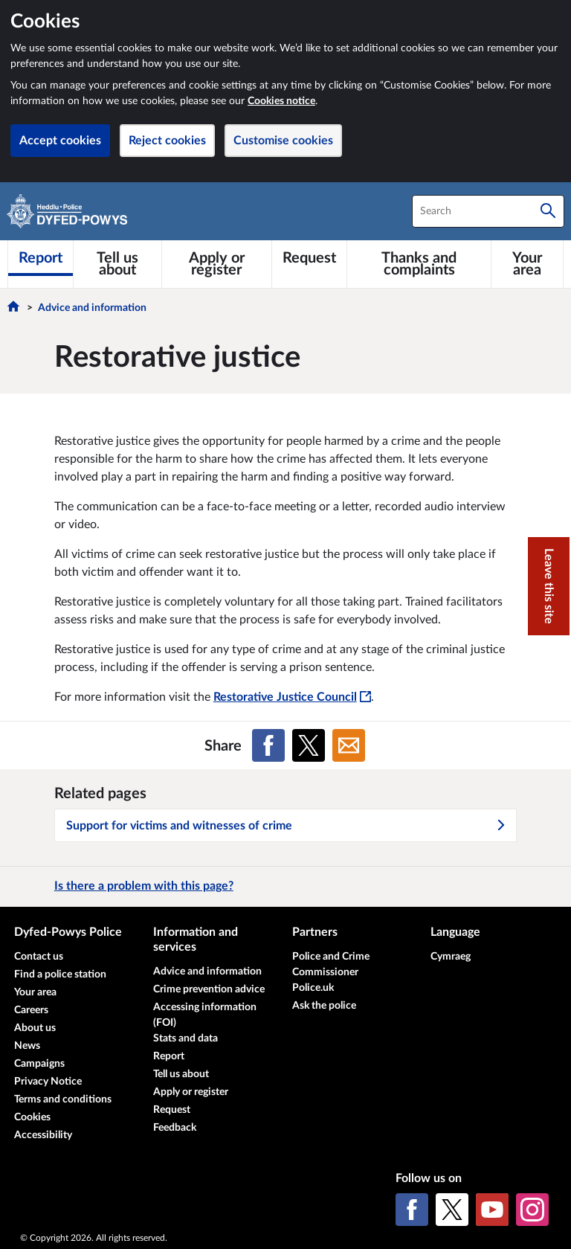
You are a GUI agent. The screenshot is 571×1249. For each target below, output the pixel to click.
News (27, 1046)
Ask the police (324, 1006)
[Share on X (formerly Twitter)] (308, 745)
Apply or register (190, 1092)
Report (168, 1056)
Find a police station (60, 974)
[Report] (40, 258)
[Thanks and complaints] (419, 264)
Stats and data (185, 1038)
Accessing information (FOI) (205, 1015)
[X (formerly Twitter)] (452, 1209)
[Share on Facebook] (268, 745)
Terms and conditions (63, 1099)
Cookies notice (281, 101)
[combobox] (488, 211)
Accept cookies (60, 141)
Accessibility (43, 1135)
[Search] (548, 211)
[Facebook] (412, 1209)
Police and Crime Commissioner (331, 964)
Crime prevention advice (209, 989)
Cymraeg (450, 956)
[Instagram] (532, 1209)
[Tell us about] (117, 264)
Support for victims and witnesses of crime (286, 826)
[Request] (309, 258)
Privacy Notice (48, 1081)
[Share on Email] (348, 745)
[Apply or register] (217, 264)
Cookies (32, 1117)
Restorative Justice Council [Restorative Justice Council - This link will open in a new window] (292, 697)
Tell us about (181, 1074)
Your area (35, 992)
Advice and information (92, 308)
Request (171, 1110)
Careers (31, 1010)
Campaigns (39, 1064)
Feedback (174, 1128)
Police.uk (313, 988)
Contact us (38, 956)
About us (35, 1028)
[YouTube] (492, 1209)
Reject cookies (167, 141)
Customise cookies (283, 141)
